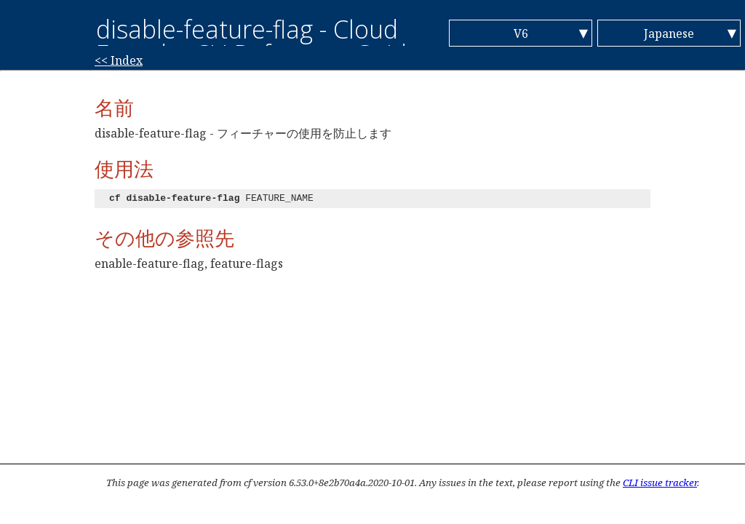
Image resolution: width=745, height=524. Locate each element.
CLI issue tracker (660, 482)
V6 (521, 33)
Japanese (669, 33)
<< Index (119, 60)
